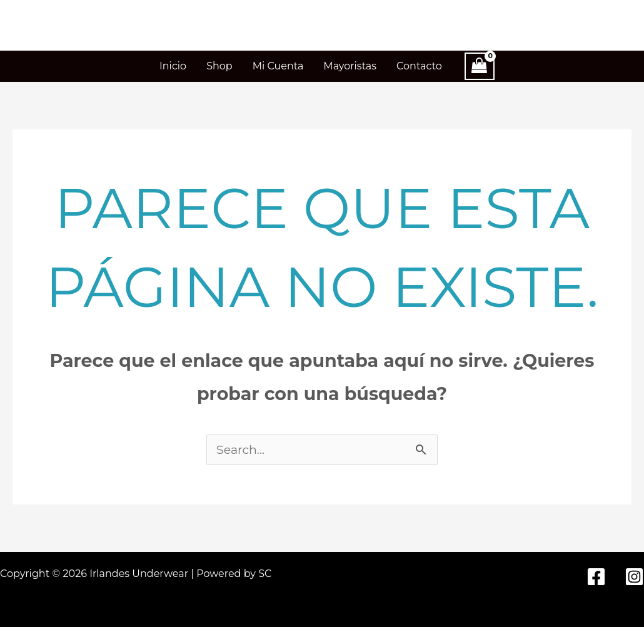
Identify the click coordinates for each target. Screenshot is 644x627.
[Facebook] (596, 576)
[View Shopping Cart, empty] (480, 67)
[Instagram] (634, 576)
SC (264, 573)
